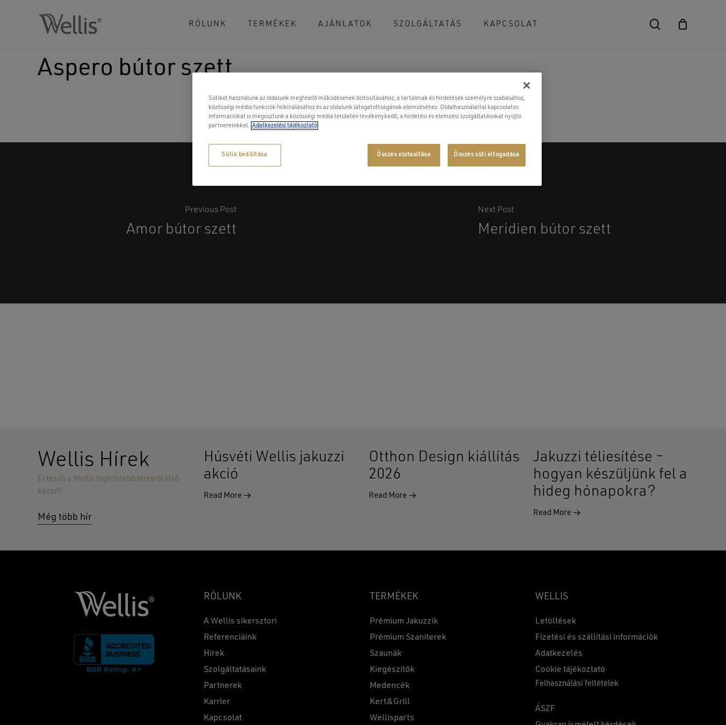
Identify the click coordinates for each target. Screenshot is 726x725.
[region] (367, 129)
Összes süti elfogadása (487, 154)
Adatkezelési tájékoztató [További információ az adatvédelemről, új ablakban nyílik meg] (284, 125)
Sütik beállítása (244, 154)
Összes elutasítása (403, 154)
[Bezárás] (526, 85)
